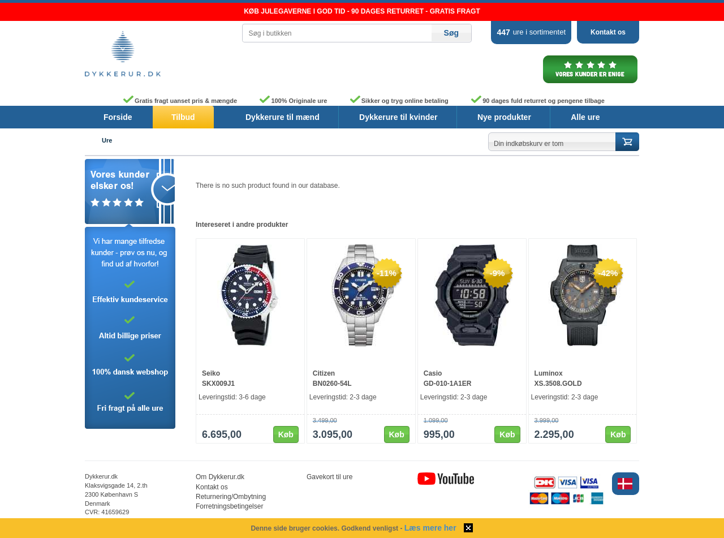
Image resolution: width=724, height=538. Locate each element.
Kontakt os (608, 32)
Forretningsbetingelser (229, 506)
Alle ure (585, 117)
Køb (286, 434)
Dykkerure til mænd (282, 117)
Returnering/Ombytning (231, 497)
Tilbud (183, 117)
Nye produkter (504, 117)
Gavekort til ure (329, 477)
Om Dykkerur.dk (220, 477)
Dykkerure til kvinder (398, 117)
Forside (118, 117)
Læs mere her (430, 527)
